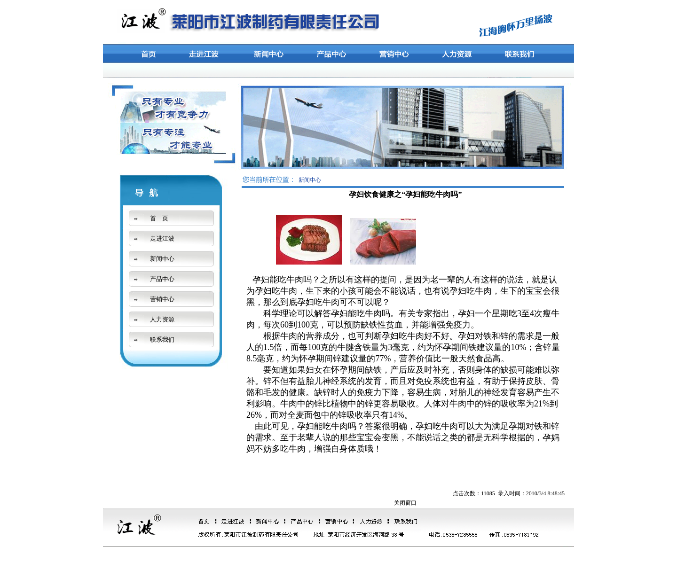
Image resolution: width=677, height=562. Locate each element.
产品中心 (162, 278)
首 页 (159, 218)
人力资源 (162, 319)
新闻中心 (162, 258)
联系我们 (162, 339)
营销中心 (162, 299)
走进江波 (162, 238)
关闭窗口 (405, 503)
